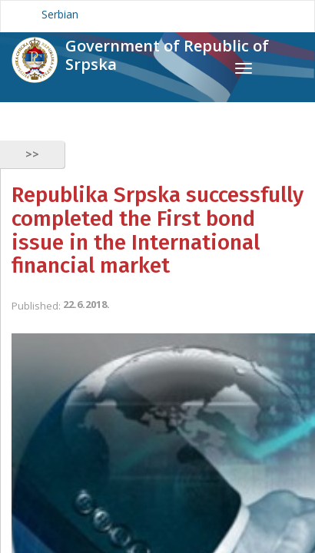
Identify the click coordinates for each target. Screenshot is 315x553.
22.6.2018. (86, 304)
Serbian (59, 14)
